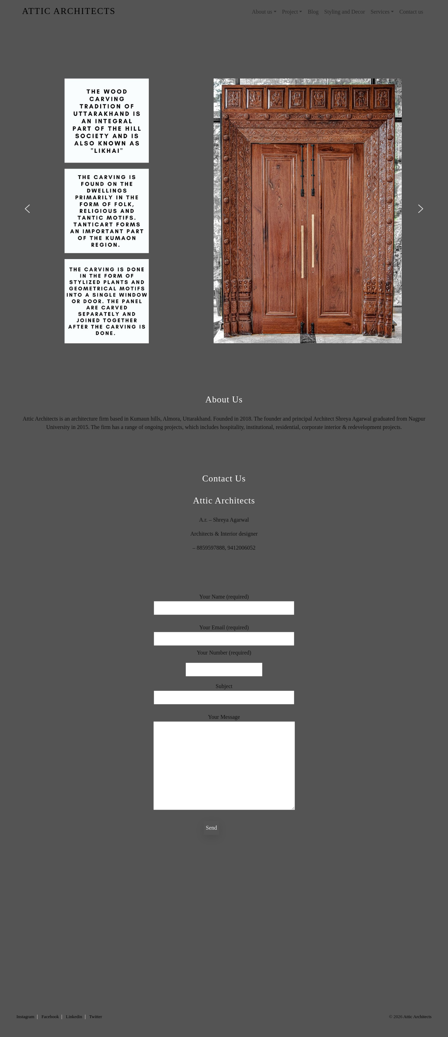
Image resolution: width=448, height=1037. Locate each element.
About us (262, 12)
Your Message (224, 762)
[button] (27, 208)
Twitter (95, 1016)
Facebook (50, 1016)
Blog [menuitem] (313, 12)
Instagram (25, 1016)
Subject (224, 691)
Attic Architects (417, 1016)
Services (380, 12)
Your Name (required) (224, 602)
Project (290, 12)
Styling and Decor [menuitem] (344, 12)
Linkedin (74, 1016)
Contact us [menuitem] (411, 12)
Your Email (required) (224, 633)
